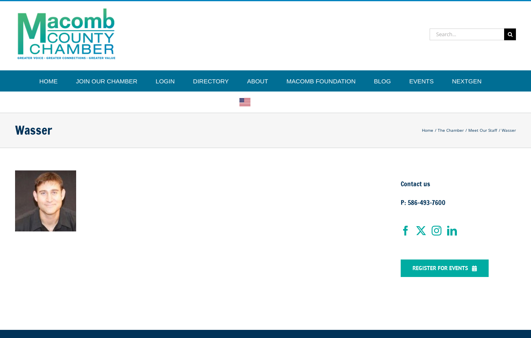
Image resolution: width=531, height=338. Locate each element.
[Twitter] (421, 231)
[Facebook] (405, 231)
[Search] (510, 34)
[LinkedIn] (452, 231)
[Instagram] (436, 231)
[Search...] (467, 34)
